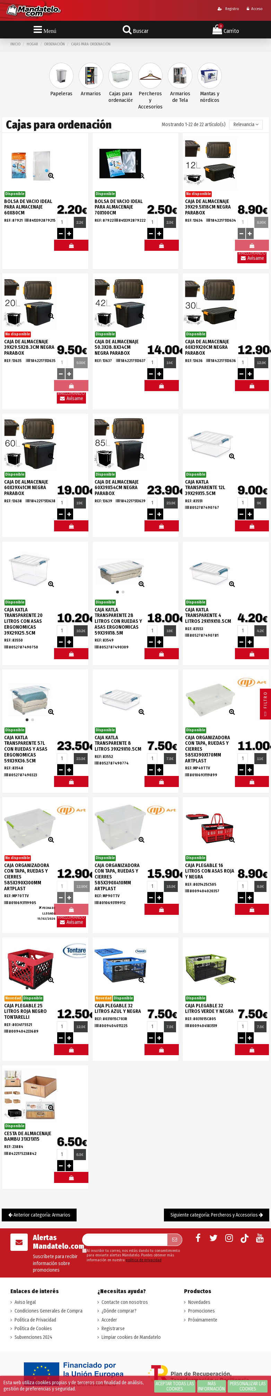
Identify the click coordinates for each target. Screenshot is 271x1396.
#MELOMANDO (71, 247)
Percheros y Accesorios (150, 100)
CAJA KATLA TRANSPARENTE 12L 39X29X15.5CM (205, 488)
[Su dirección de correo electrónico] (124, 1240)
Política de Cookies (33, 1329)
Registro (228, 9)
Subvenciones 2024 (33, 1337)
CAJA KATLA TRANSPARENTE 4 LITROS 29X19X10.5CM (208, 616)
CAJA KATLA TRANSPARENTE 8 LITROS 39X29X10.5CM (118, 743)
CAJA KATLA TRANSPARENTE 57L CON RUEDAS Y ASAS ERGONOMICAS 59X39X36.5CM (25, 749)
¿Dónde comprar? (119, 1311)
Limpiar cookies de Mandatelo (131, 1337)
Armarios (91, 93)
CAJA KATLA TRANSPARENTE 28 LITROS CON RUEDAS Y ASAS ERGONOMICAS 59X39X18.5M (118, 621)
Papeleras (61, 93)
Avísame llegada (252, 259)
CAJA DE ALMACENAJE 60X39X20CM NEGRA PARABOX (207, 347)
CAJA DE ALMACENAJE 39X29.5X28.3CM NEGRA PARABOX (29, 347)
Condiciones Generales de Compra (48, 1311)
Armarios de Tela (180, 96)
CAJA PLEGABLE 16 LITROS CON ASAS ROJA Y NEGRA (209, 871)
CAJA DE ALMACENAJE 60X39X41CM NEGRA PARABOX (26, 488)
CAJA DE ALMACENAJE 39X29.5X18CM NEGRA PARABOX (208, 207)
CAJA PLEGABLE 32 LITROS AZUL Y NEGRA (118, 1009)
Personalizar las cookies (248, 1386)
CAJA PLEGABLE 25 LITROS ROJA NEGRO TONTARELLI (25, 1012)
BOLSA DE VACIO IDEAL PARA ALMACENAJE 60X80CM (28, 207)
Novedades (199, 1302)
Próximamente (202, 1320)
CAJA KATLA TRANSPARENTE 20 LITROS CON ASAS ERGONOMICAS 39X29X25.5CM (23, 621)
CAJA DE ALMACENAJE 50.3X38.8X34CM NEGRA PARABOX (117, 347)
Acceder (109, 1320)
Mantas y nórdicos (209, 96)
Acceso (254, 9)
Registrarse (113, 1329)
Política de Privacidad (35, 1320)
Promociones (201, 1311)
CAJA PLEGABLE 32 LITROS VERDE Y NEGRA (209, 1009)
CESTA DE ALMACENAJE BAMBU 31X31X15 (27, 1136)
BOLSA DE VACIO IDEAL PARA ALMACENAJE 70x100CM (119, 207)
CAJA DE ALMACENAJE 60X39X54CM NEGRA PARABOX (117, 488)
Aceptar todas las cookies (175, 1386)
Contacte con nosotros (125, 1302)
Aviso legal (25, 1302)
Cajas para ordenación (120, 96)
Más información (211, 1386)
